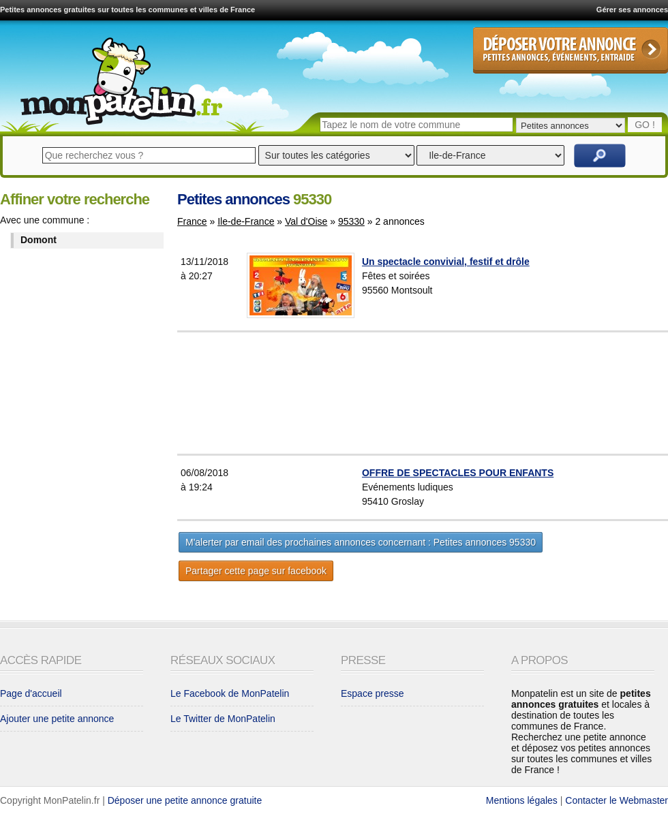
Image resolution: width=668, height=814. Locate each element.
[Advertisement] (456, 393)
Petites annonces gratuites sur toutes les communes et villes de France (127, 9)
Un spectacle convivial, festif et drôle (446, 261)
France (192, 221)
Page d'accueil (31, 693)
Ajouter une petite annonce (57, 718)
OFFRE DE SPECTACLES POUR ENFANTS (457, 472)
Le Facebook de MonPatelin (229, 693)
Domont (38, 239)
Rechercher (600, 156)
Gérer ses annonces (632, 9)
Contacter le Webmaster (616, 800)
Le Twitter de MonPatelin (222, 718)
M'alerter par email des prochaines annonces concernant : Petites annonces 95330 (360, 542)
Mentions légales (522, 800)
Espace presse (372, 693)
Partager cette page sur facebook (256, 570)
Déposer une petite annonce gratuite (185, 800)
